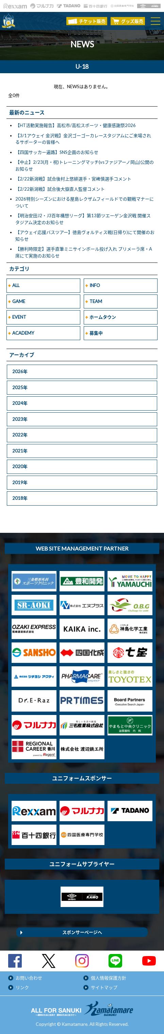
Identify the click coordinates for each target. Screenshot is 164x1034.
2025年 (20, 387)
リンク (22, 987)
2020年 (20, 466)
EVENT (19, 317)
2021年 (20, 451)
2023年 (20, 419)
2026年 (20, 371)
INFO (94, 285)
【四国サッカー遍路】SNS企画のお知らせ (56, 152)
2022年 (20, 435)
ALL (15, 285)
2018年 (20, 498)
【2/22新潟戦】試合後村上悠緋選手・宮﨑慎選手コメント (73, 178)
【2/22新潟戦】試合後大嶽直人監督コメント (60, 189)
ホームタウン (102, 317)
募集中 (96, 333)
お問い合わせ (29, 978)
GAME (18, 301)
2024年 (20, 403)
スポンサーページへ (82, 932)
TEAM (95, 301)
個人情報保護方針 (108, 978)
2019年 (20, 482)
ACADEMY (23, 333)
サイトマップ (104, 987)
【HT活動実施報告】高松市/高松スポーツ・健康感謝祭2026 (75, 125)
